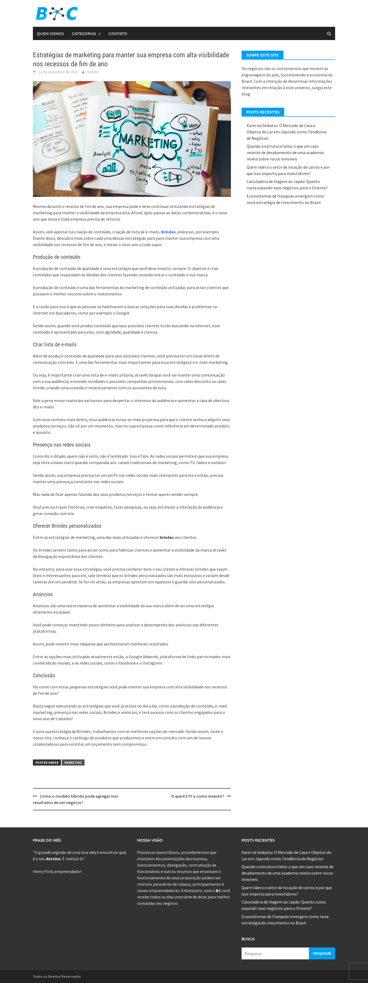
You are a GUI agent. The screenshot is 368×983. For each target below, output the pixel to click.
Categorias (84, 33)
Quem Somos (50, 33)
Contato (117, 33)
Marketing (73, 762)
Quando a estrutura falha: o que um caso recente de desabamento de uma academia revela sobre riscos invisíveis (285, 152)
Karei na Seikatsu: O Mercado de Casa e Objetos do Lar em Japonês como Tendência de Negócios (286, 132)
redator (93, 71)
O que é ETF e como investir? (197, 796)
